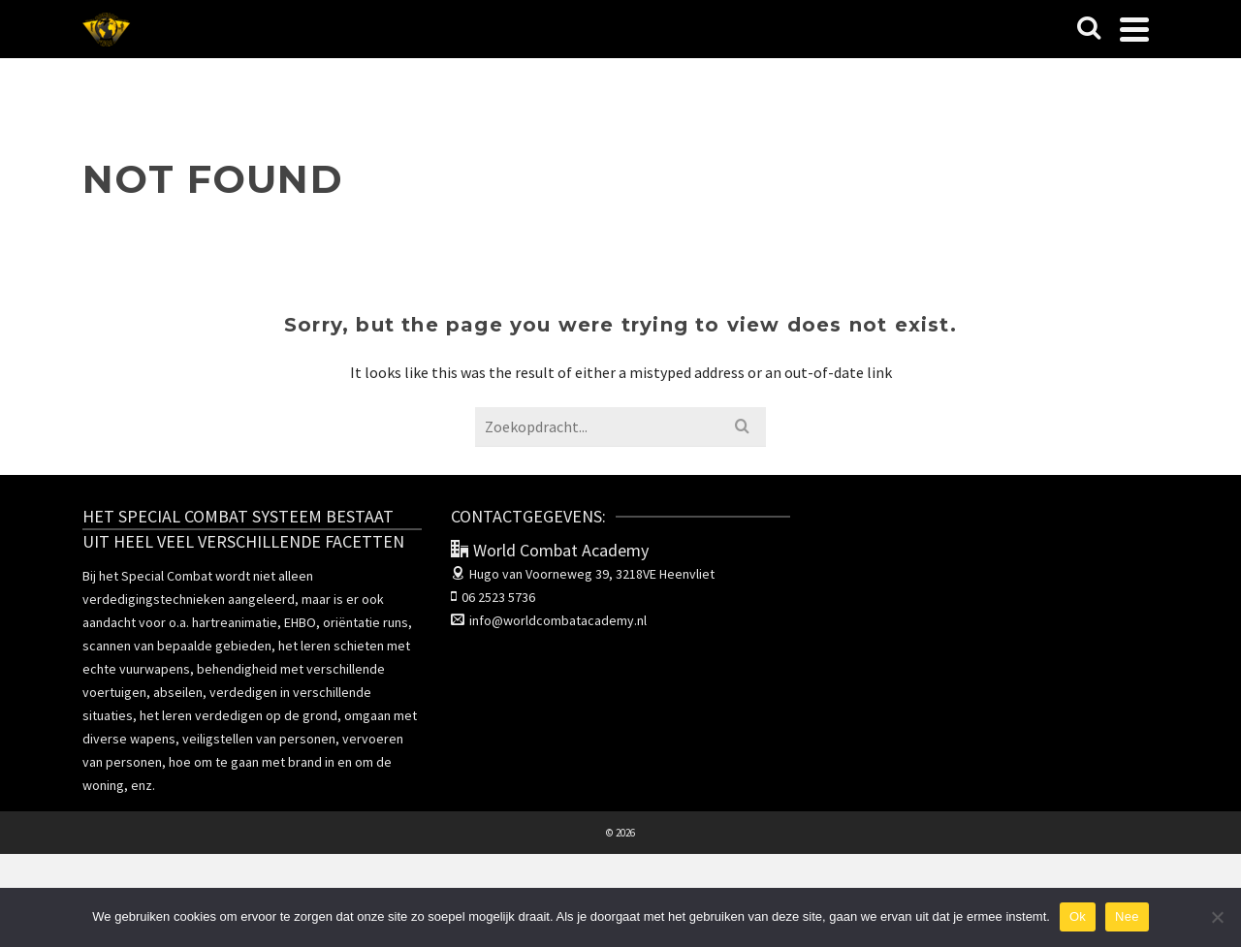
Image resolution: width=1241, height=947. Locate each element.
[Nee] (1216, 917)
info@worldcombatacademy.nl (549, 620)
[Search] (1088, 29)
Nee (1127, 916)
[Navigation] (1134, 29)
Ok (1077, 916)
